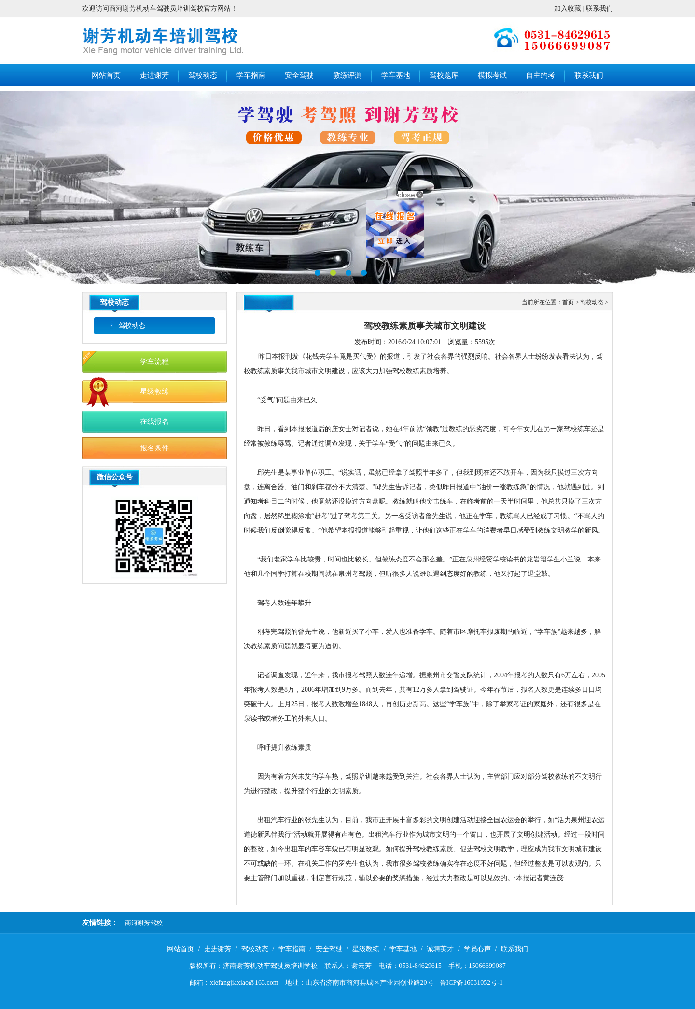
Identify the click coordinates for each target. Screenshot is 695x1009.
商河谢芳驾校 (144, 922)
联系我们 (599, 8)
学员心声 (477, 949)
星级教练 (154, 391)
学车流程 (154, 361)
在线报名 (154, 421)
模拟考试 (492, 75)
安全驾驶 (299, 75)
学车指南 (250, 75)
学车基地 (395, 75)
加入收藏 (567, 8)
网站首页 (106, 75)
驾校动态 (202, 75)
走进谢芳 (154, 75)
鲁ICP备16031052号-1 (471, 982)
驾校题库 (444, 75)
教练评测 (347, 75)
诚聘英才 (440, 949)
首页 (568, 302)
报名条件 (154, 448)
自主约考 (540, 75)
